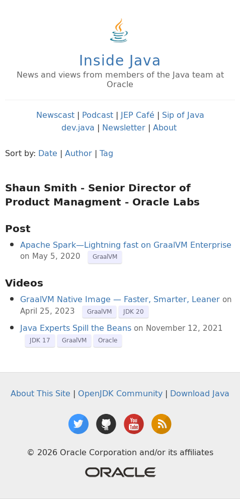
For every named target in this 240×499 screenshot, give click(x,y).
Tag (106, 153)
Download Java (199, 393)
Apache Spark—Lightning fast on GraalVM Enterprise (125, 245)
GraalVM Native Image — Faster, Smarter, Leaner (120, 299)
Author (78, 153)
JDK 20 (133, 311)
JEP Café (137, 115)
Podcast (97, 115)
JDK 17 (40, 340)
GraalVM (105, 256)
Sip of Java (183, 115)
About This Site (40, 393)
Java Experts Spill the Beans (75, 328)
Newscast (55, 115)
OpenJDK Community (120, 393)
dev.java (78, 127)
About (165, 127)
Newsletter (123, 127)
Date (47, 153)
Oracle (107, 340)
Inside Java (120, 60)
